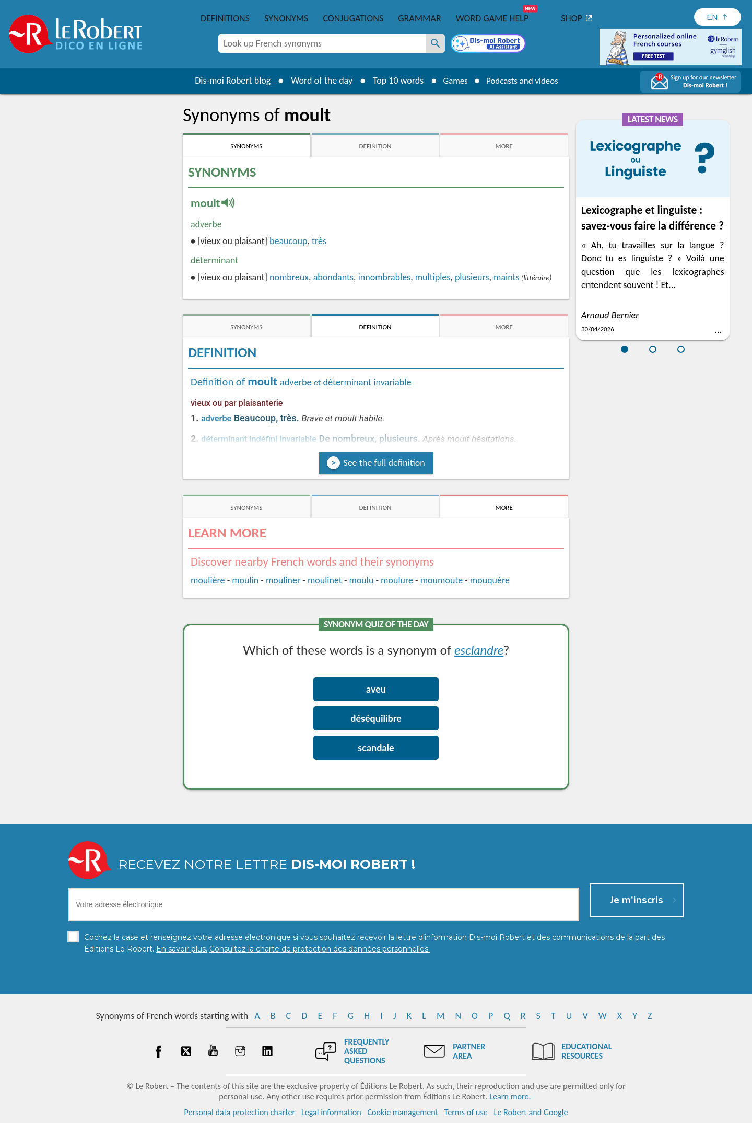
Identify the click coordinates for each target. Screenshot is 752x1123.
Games (452, 80)
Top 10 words (393, 80)
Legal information (331, 1112)
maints (507, 277)
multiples (433, 277)
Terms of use (466, 1112)
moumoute (441, 580)
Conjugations (353, 18)
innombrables (384, 277)
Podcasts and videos (524, 80)
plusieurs (472, 277)
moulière (208, 580)
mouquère (490, 580)
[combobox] (322, 43)
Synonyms (286, 18)
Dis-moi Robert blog (227, 80)
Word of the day (316, 80)
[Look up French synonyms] (435, 43)
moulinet (325, 580)
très (319, 241)
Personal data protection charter (240, 1112)
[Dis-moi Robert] (489, 44)
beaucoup (288, 241)
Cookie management (402, 1112)
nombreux (289, 277)
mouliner (283, 580)
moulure (397, 580)
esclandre (478, 649)
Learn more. (510, 1097)
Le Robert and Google (531, 1112)
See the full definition (384, 462)
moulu (361, 580)
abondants (333, 277)
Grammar (419, 18)
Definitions (225, 18)
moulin (245, 580)
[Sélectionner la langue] (717, 17)
